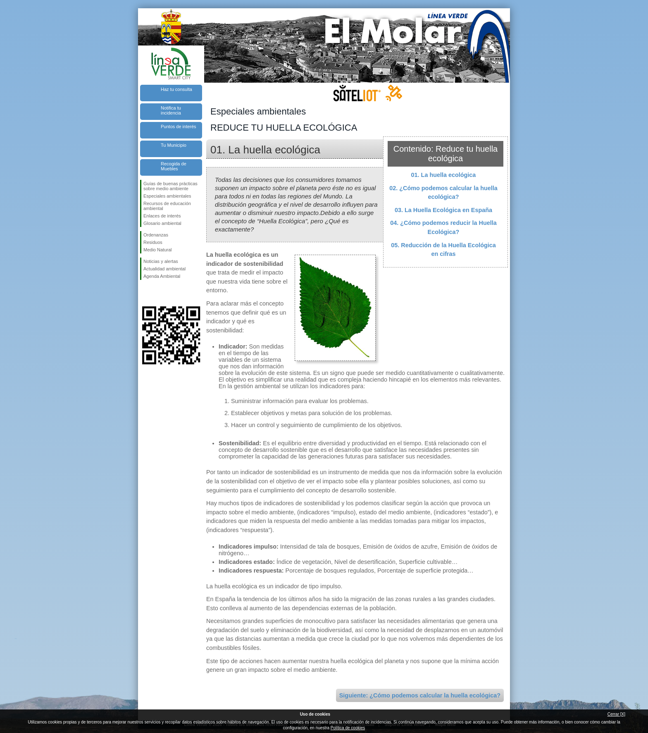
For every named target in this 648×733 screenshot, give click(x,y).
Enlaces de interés (162, 215)
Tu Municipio (173, 145)
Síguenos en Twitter (159, 293)
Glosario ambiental (162, 223)
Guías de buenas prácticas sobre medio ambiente (170, 186)
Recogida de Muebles (173, 166)
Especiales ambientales (167, 195)
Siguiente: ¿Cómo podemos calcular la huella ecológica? (419, 695)
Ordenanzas (155, 234)
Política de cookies (348, 728)
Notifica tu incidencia (171, 110)
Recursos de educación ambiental (167, 206)
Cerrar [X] (616, 714)
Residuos (152, 242)
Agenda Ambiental (161, 276)
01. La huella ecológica (443, 175)
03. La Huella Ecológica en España (443, 210)
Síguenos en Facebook (145, 293)
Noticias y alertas (160, 261)
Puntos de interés (178, 126)
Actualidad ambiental (164, 268)
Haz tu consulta (176, 89)
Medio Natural (157, 249)
